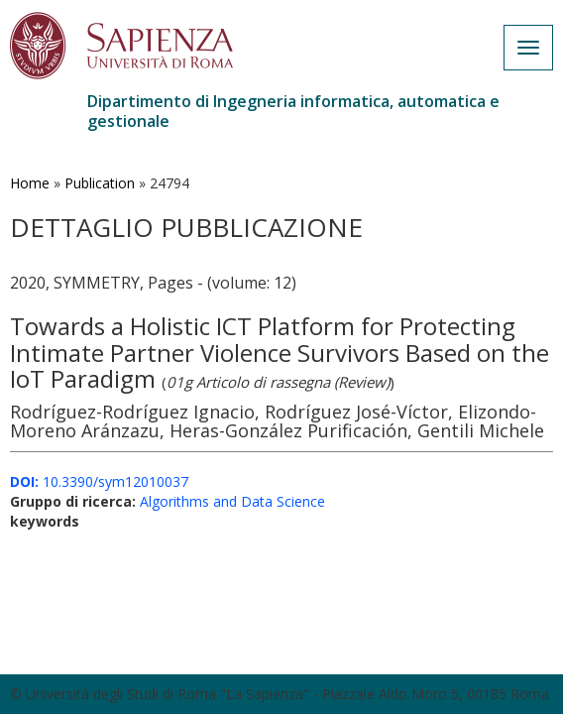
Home (30, 183)
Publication (99, 183)
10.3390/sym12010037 (99, 481)
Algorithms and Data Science (232, 501)
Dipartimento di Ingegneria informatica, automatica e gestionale (293, 111)
